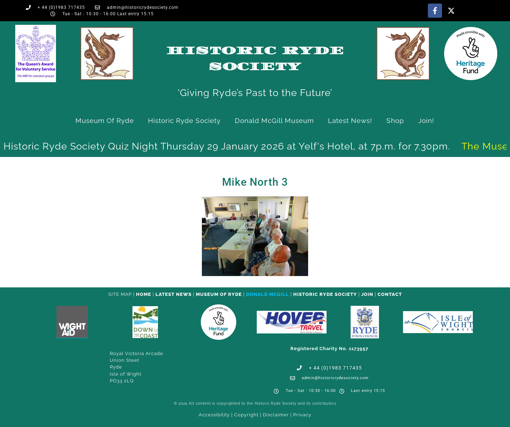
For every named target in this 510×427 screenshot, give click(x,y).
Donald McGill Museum (274, 120)
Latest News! (350, 120)
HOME (143, 294)
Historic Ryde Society (184, 120)
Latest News (173, 294)
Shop (395, 120)
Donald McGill (267, 294)
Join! (426, 120)
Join (367, 294)
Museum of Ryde (104, 120)
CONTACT (390, 294)
